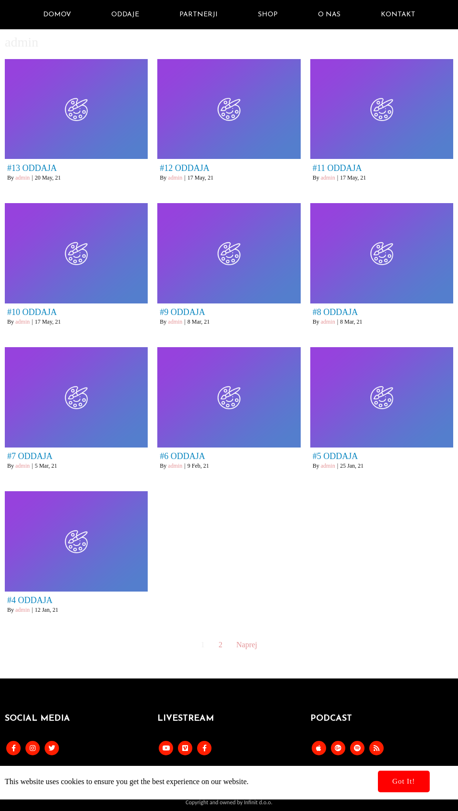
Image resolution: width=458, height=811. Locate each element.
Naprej (247, 645)
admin (22, 177)
